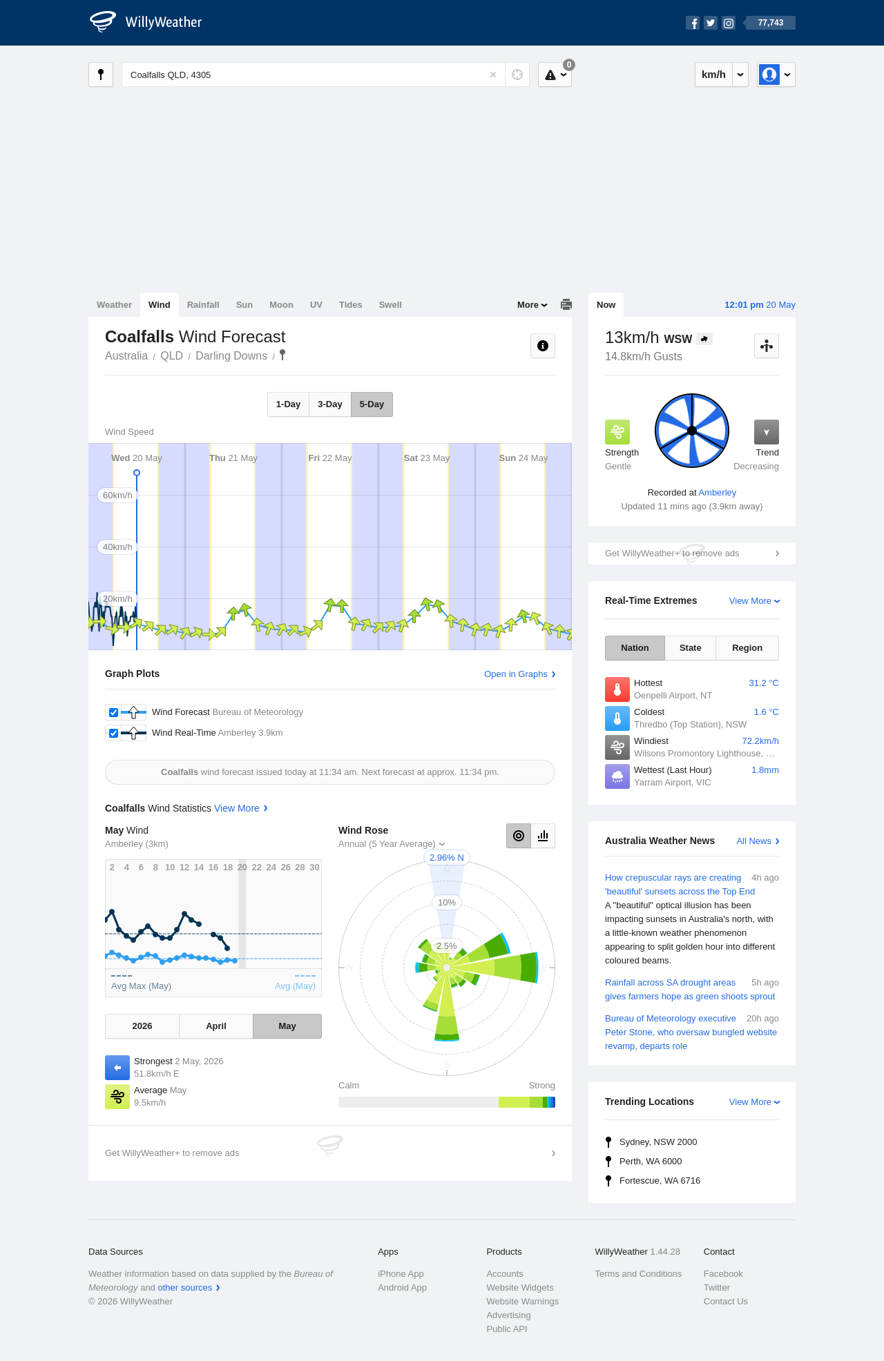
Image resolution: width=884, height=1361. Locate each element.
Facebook (723, 1274)
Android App (402, 1287)
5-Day (372, 404)
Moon (281, 305)
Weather (114, 305)
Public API (506, 1329)
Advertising (508, 1315)
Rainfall (203, 305)
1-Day (288, 404)
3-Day (330, 404)
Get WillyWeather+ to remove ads (672, 553)
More (528, 305)
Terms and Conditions (638, 1274)
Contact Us (726, 1301)
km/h (714, 74)
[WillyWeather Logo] (153, 22)
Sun (244, 305)
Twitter (717, 1287)
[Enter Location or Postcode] (326, 74)
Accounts (504, 1274)
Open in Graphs (516, 674)
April (216, 1026)
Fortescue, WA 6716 (659, 1180)
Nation (634, 648)
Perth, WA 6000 (650, 1161)
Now (606, 305)
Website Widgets (519, 1287)
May (287, 1026)
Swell (390, 305)
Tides (351, 305)
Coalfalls (282, 354)
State (691, 648)
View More (750, 601)
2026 (142, 1026)
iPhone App (401, 1274)
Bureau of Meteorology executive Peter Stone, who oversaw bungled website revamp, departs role (692, 1031)
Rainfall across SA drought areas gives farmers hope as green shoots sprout (692, 988)
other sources (184, 1287)
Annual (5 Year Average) (387, 844)
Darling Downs (231, 356)
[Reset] (493, 74)
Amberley (717, 492)
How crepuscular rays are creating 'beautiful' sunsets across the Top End (692, 919)
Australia (126, 356)
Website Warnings (522, 1301)
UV (316, 305)
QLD (171, 356)
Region (747, 648)
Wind (159, 305)
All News (753, 841)
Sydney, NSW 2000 (658, 1142)
